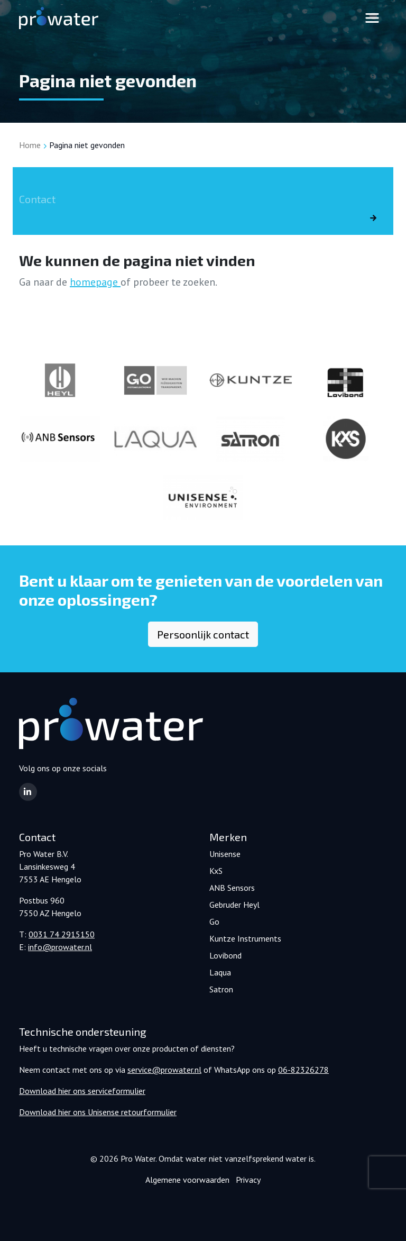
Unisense (225, 853)
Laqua (220, 972)
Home (30, 145)
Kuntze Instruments (245, 938)
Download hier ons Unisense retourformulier (98, 1112)
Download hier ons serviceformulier (82, 1090)
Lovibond (225, 955)
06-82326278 (303, 1069)
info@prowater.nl (60, 947)
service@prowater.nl (164, 1069)
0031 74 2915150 (62, 934)
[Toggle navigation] (372, 18)
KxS (216, 870)
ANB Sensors (232, 887)
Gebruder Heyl (234, 904)
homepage (95, 282)
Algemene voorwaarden (187, 1179)
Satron (221, 989)
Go (214, 921)
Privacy (248, 1179)
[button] (28, 792)
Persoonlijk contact (203, 634)
